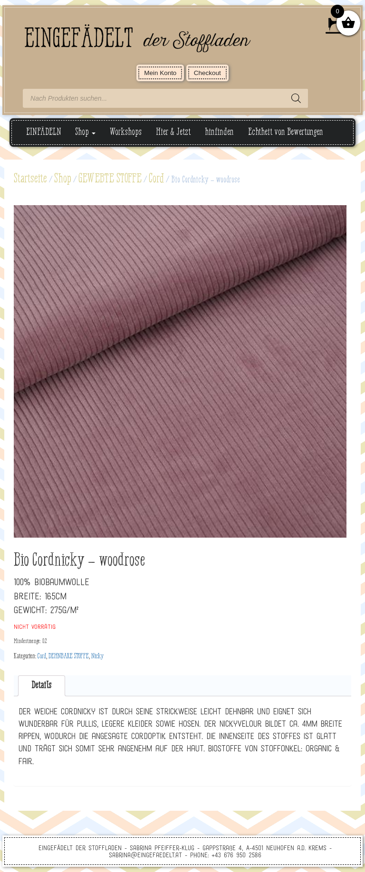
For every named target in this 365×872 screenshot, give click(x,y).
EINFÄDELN (43, 132)
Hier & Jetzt (173, 132)
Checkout (207, 72)
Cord (156, 179)
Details (41, 686)
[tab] (41, 686)
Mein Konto (160, 72)
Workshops (126, 132)
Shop (86, 132)
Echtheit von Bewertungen (285, 132)
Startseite (30, 179)
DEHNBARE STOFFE (68, 656)
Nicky (97, 656)
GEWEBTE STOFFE (110, 179)
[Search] (296, 98)
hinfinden (219, 132)
